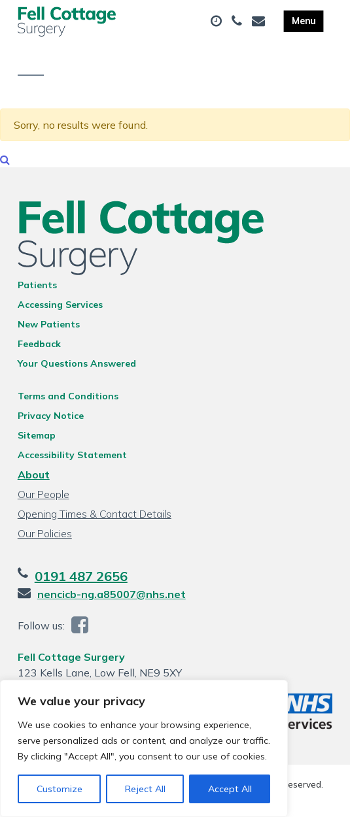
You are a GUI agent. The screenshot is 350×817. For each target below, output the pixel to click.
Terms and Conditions (68, 396)
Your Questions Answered (77, 363)
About (34, 474)
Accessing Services (60, 304)
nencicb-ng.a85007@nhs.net (111, 594)
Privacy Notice (51, 416)
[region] (144, 748)
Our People (43, 494)
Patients (37, 285)
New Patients (49, 324)
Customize (59, 789)
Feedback (39, 344)
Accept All (230, 789)
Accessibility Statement (72, 455)
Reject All (145, 789)
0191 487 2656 (81, 576)
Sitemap (37, 435)
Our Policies (45, 533)
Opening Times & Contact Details (94, 513)
